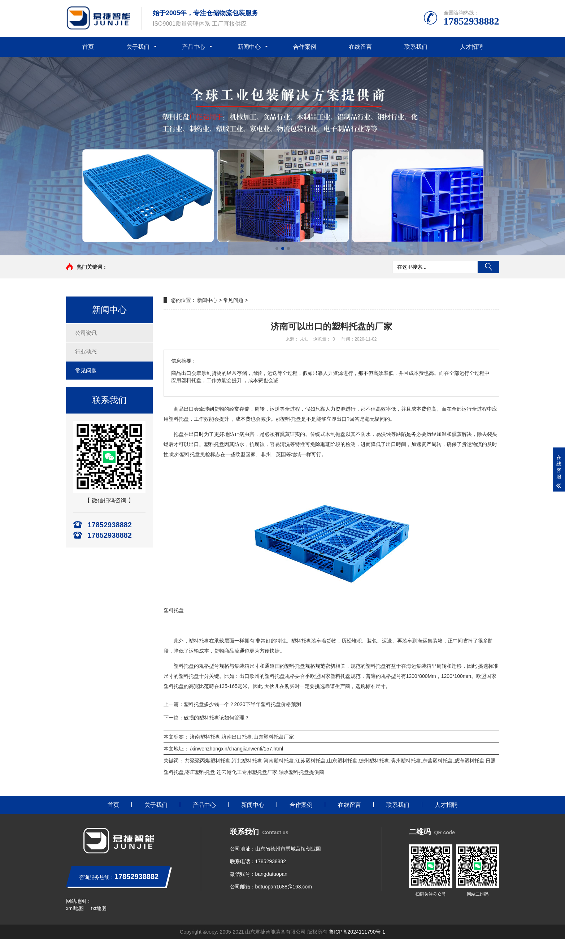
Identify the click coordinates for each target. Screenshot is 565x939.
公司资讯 (86, 333)
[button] (276, 248)
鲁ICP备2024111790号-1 (357, 932)
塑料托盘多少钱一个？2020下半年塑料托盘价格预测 (242, 704)
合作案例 (304, 47)
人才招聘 (471, 47)
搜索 (488, 267)
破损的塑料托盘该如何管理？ (216, 718)
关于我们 (137, 47)
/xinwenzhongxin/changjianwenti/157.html (236, 749)
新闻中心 (249, 47)
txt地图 (99, 908)
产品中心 (193, 47)
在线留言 (360, 47)
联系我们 (415, 47)
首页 (88, 47)
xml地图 (75, 908)
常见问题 (86, 370)
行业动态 (86, 352)
